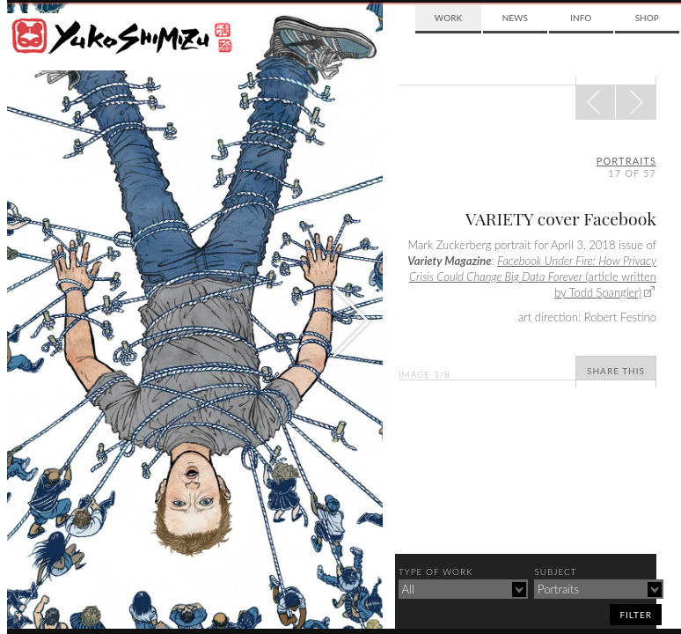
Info (580, 17)
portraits (626, 160)
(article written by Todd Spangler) (532, 276)
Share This (616, 370)
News (515, 17)
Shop (647, 17)
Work (448, 17)
